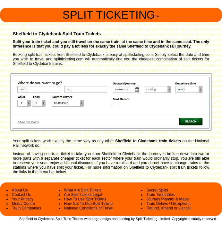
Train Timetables (161, 194)
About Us (20, 190)
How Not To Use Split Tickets (89, 203)
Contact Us (21, 194)
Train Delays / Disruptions (169, 203)
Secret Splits (157, 190)
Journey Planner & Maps (168, 199)
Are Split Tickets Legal (83, 194)
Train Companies (26, 208)
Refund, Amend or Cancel (169, 208)
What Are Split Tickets (83, 190)
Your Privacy (22, 199)
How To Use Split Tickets (85, 199)
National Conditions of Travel (88, 208)
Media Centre (23, 203)
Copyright (179, 219)
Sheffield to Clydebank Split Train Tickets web (54, 219)
